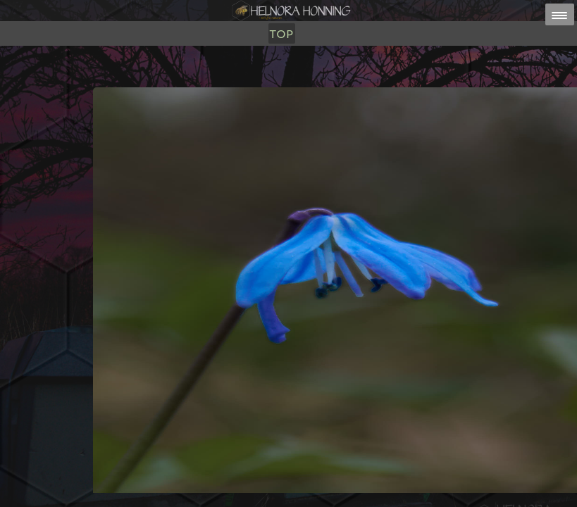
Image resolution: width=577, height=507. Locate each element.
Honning (193, 82)
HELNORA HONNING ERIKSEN (318, 489)
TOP (352, 82)
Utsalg (253, 82)
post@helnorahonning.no (400, 480)
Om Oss (309, 82)
